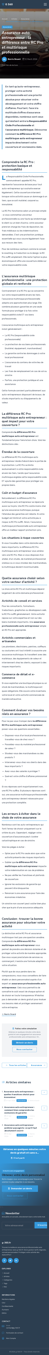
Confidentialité (7, 1306)
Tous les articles (16, 1065)
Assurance (25, 19)
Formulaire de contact (12, 1333)
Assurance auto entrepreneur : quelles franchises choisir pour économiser (19, 1094)
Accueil (4, 19)
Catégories (7, 1280)
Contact (36, 1158)
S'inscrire (42, 1225)
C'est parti (18, 1158)
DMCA (4, 1313)
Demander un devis (20, 1188)
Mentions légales (8, 1299)
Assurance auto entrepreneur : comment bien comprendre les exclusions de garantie (19, 1110)
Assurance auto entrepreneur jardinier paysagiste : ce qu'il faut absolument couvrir (20, 1128)
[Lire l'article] (44, 1092)
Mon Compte (9, 1338)
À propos (5, 1310)
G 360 (7, 4)
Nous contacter (24, 1049)
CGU (3, 1303)
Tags (4, 1283)
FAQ (4, 1287)
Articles (14, 19)
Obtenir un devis (24, 1043)
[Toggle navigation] (45, 4)
